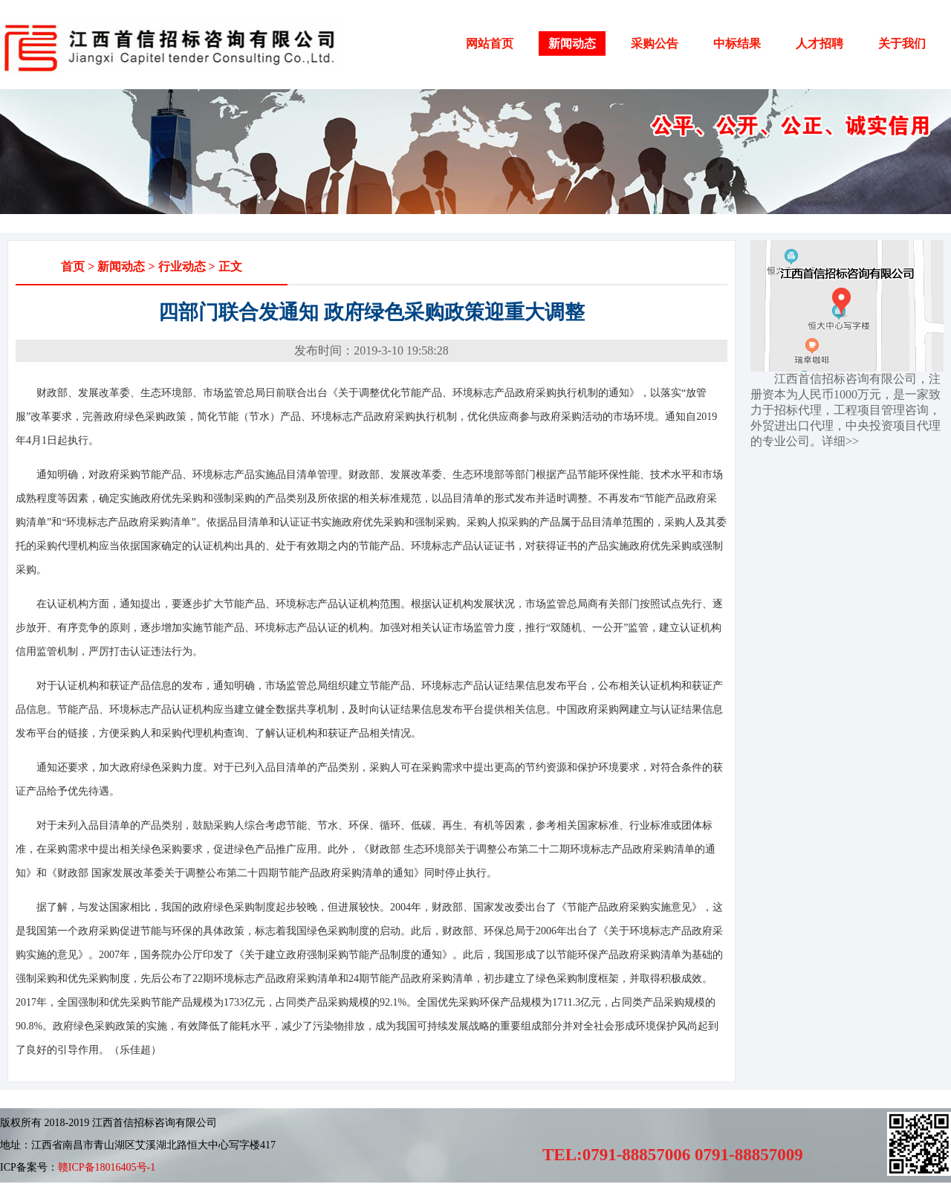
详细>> (840, 441)
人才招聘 (819, 43)
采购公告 (654, 43)
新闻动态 (572, 43)
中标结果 (737, 43)
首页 (73, 266)
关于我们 (902, 43)
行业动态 (182, 266)
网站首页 (489, 43)
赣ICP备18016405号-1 (106, 1167)
